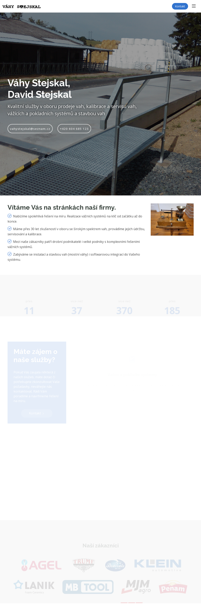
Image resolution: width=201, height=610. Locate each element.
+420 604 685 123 (74, 132)
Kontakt (180, 6)
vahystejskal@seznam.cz (30, 132)
